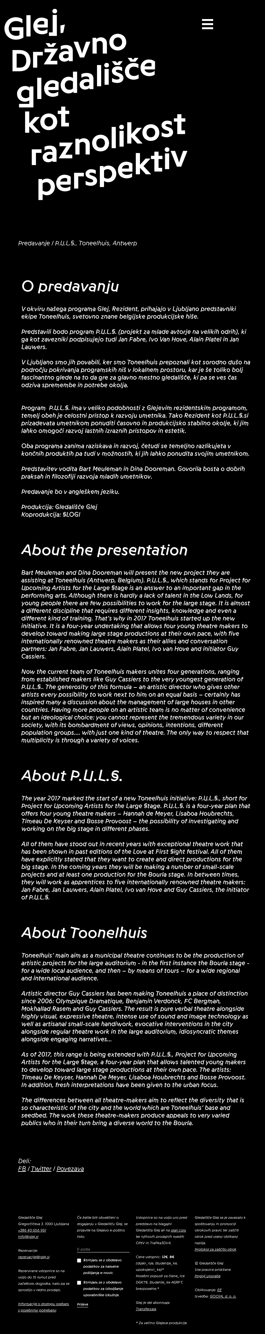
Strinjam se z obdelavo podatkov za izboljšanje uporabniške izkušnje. (100, 1288)
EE (219, 1290)
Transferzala (146, 1309)
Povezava (70, 1169)
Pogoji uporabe (207, 1276)
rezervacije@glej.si (34, 1257)
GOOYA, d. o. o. (223, 1296)
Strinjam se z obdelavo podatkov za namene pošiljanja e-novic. (99, 1266)
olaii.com (178, 1230)
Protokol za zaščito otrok (215, 1249)
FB (22, 1169)
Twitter (41, 1169)
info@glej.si (28, 1236)
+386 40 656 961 (32, 1230)
